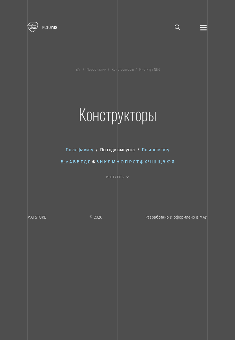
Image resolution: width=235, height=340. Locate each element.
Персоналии (96, 70)
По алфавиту (79, 149)
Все (64, 162)
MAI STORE (36, 217)
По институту (155, 149)
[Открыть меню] (203, 27)
